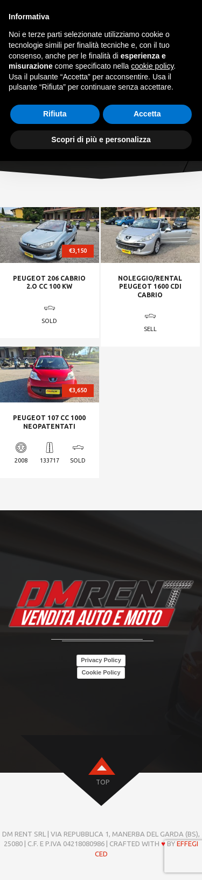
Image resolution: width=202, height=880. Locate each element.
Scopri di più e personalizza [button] (100, 139)
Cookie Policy (100, 672)
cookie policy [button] (152, 66)
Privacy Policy (101, 660)
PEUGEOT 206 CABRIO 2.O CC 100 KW (49, 282)
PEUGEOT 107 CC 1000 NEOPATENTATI (49, 422)
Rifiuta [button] (55, 113)
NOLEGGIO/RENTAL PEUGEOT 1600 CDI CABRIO (150, 286)
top (102, 782)
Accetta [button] (147, 113)
